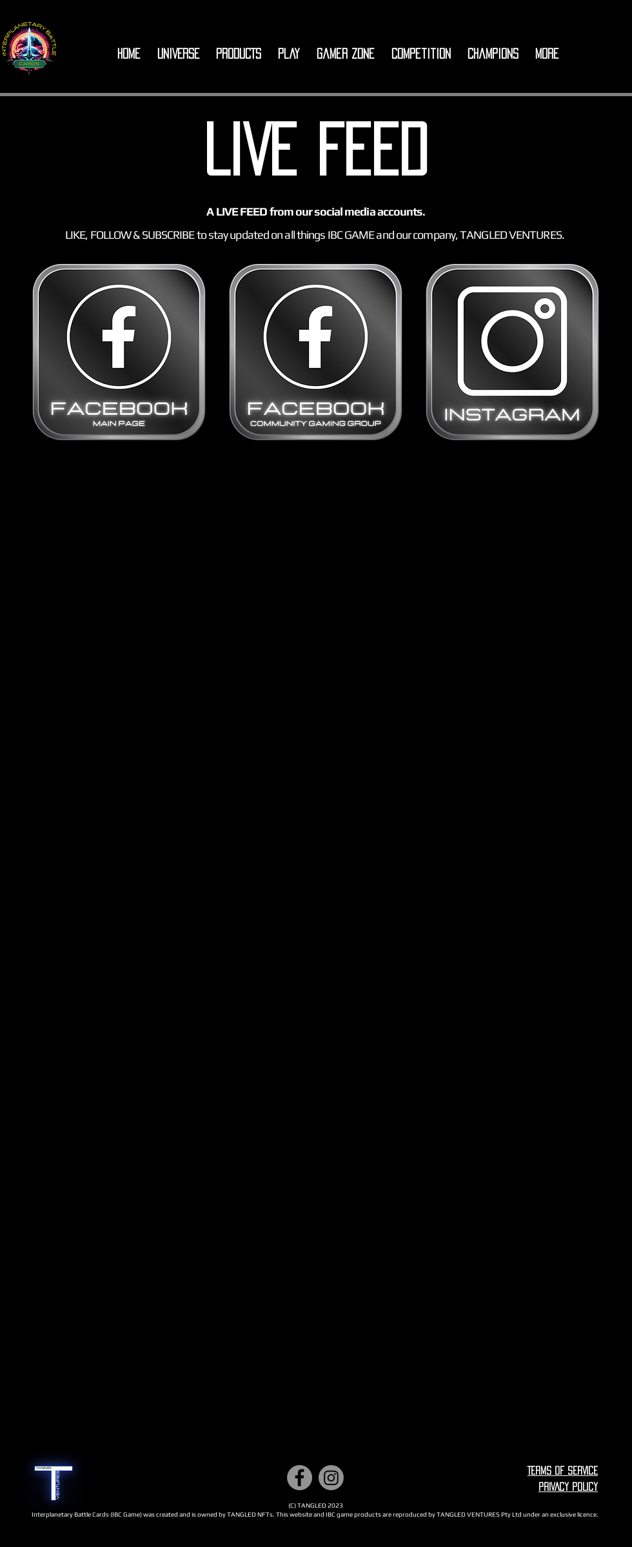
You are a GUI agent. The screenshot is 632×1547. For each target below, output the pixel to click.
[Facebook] (299, 1477)
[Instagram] (331, 1477)
